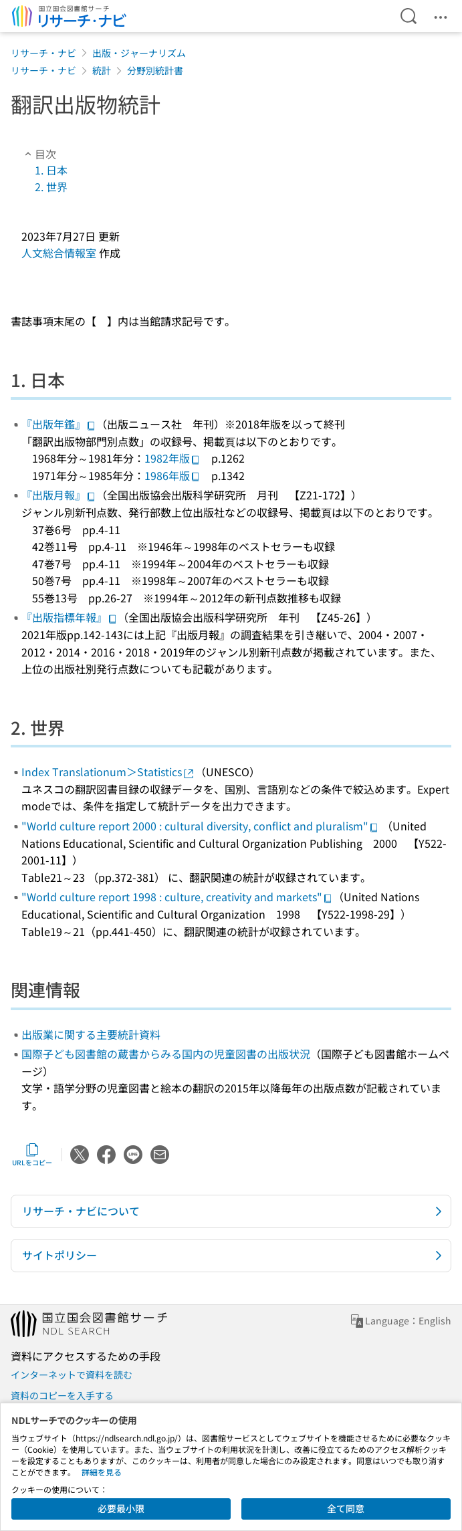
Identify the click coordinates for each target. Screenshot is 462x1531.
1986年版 (172, 475)
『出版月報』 (58, 495)
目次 (38, 154)
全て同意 (345, 1508)
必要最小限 (121, 1508)
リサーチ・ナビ (43, 53)
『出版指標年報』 (69, 617)
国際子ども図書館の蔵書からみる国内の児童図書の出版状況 (165, 1054)
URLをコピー (32, 1154)
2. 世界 (51, 187)
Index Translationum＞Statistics (108, 771)
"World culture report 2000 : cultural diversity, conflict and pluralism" (200, 826)
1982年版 (172, 458)
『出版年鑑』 (58, 424)
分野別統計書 (155, 70)
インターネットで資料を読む (71, 1374)
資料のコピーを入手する (62, 1395)
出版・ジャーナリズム (139, 53)
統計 (101, 70)
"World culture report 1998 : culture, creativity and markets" (177, 897)
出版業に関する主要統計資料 (90, 1034)
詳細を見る (102, 1472)
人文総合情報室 (58, 253)
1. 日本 (51, 170)
